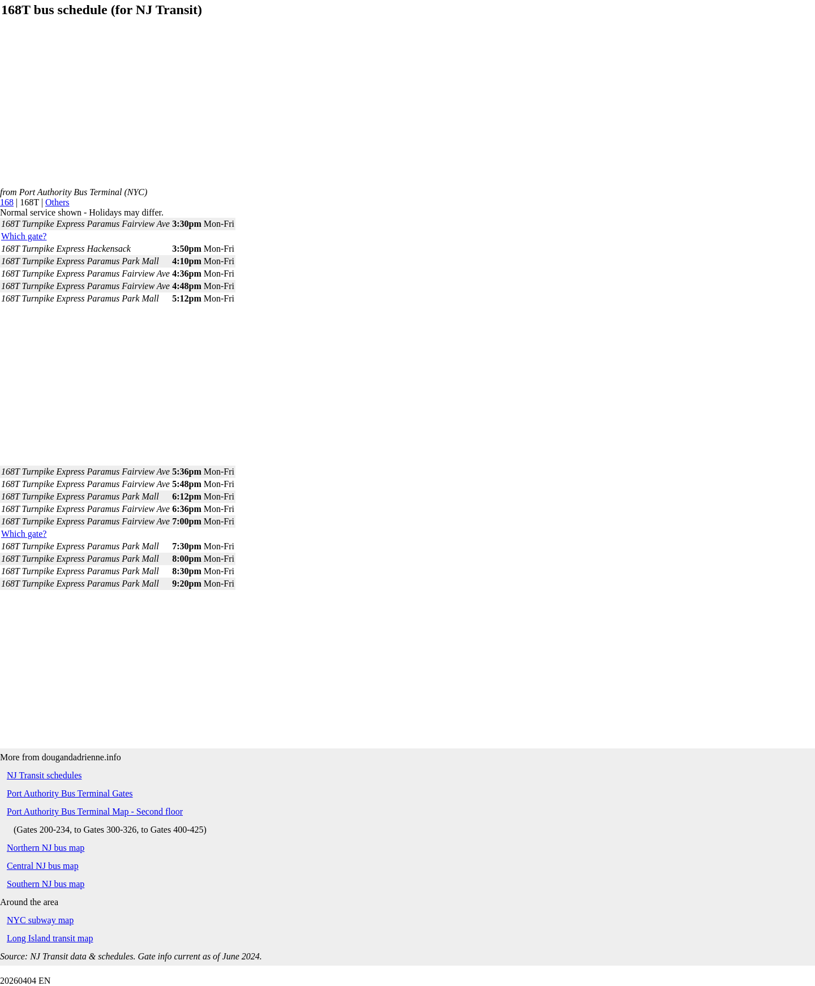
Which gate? (23, 236)
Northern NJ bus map (45, 847)
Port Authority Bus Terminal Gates (70, 793)
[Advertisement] (339, 108)
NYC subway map (40, 920)
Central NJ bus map (43, 866)
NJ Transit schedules (44, 775)
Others (57, 202)
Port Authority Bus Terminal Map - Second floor (95, 811)
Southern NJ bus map (45, 884)
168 (7, 202)
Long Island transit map (50, 938)
